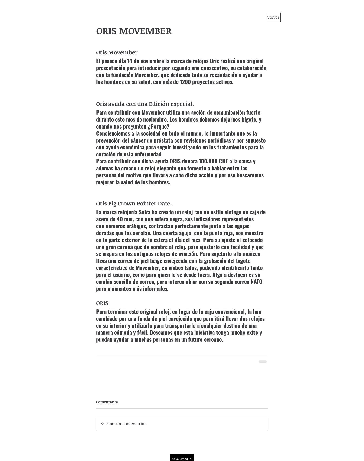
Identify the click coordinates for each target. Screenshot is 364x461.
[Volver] (273, 17)
